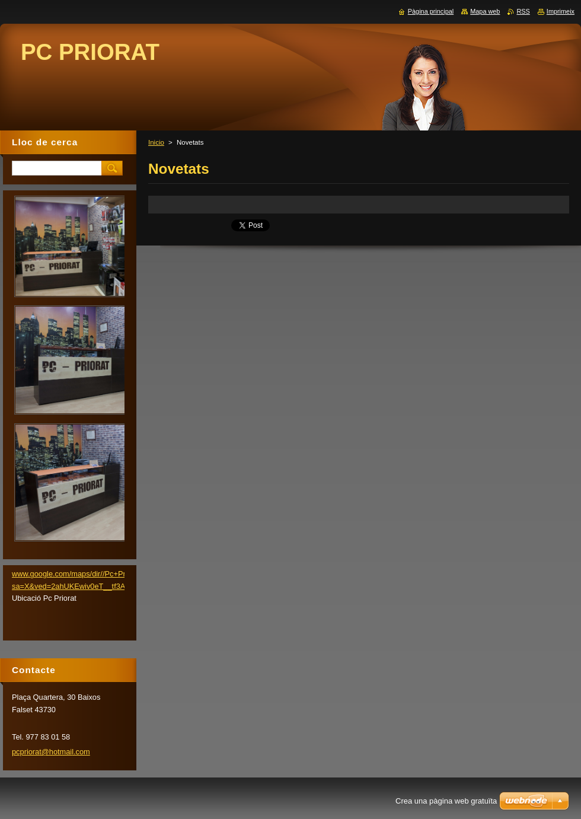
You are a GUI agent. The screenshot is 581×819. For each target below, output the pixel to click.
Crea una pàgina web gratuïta (446, 800)
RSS (522, 11)
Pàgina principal (431, 11)
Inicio (156, 142)
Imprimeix (560, 11)
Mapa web (485, 11)
